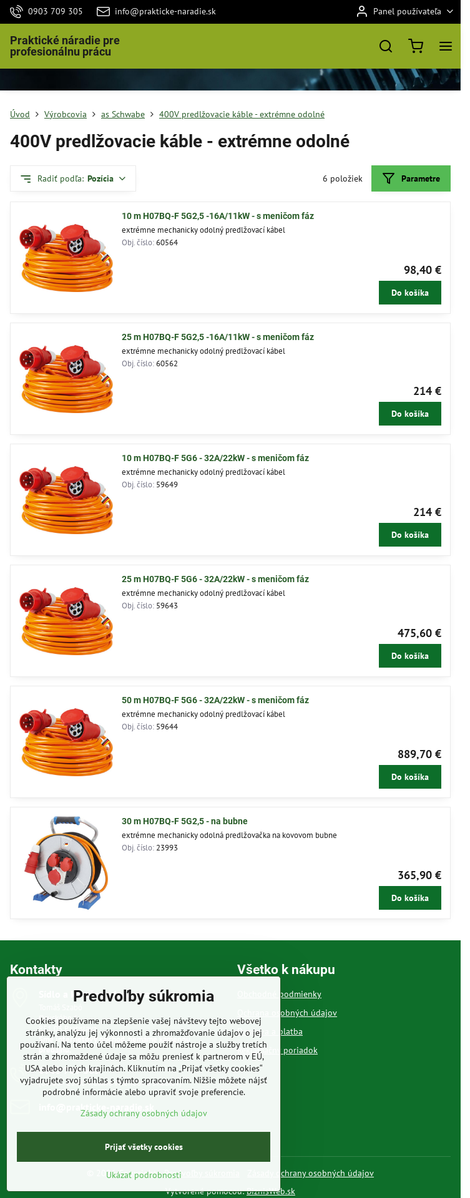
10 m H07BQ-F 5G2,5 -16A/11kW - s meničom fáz (218, 216)
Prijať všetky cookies (144, 1177)
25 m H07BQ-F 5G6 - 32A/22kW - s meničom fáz (215, 579)
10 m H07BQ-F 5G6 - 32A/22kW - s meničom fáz (215, 458)
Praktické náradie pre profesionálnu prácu (65, 46)
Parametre (410, 178)
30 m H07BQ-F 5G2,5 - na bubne (185, 821)
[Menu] (446, 46)
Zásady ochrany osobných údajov (310, 1173)
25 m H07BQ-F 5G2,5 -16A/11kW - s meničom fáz (218, 337)
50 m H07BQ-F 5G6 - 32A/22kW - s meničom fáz (215, 700)
